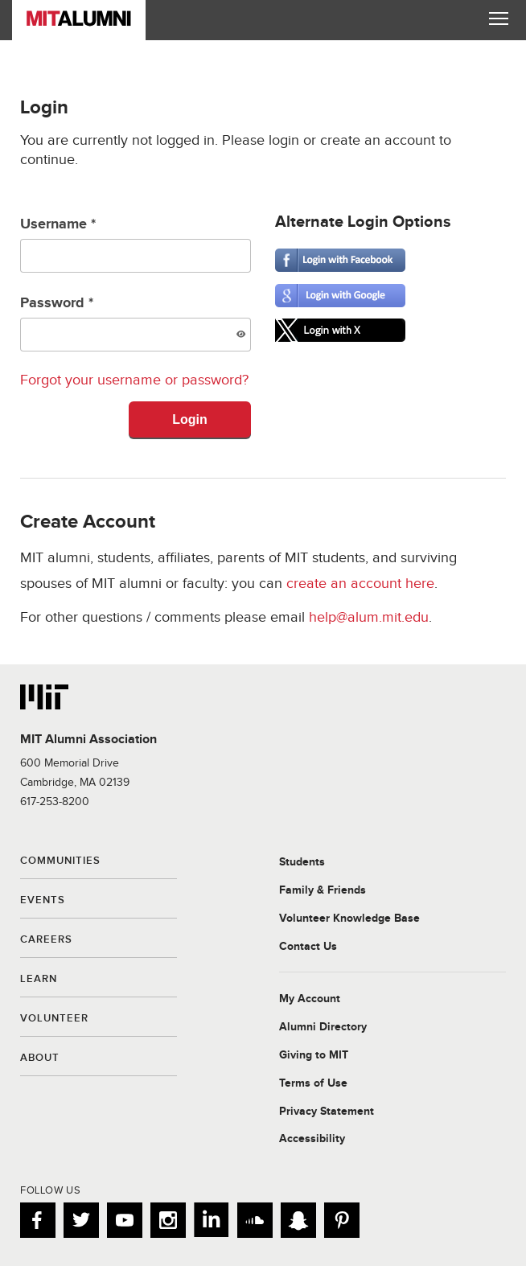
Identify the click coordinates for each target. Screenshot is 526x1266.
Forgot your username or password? (134, 380)
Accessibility (312, 1138)
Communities (60, 861)
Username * (135, 244)
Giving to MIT (313, 1055)
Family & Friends (322, 890)
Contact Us (308, 946)
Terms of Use (313, 1083)
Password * (135, 322)
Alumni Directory (323, 1027)
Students (302, 862)
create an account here (360, 583)
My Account (309, 999)
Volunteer (54, 1019)
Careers (46, 940)
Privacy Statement (326, 1111)
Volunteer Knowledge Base (349, 918)
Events (42, 900)
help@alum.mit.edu (369, 617)
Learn (38, 979)
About (40, 1058)
